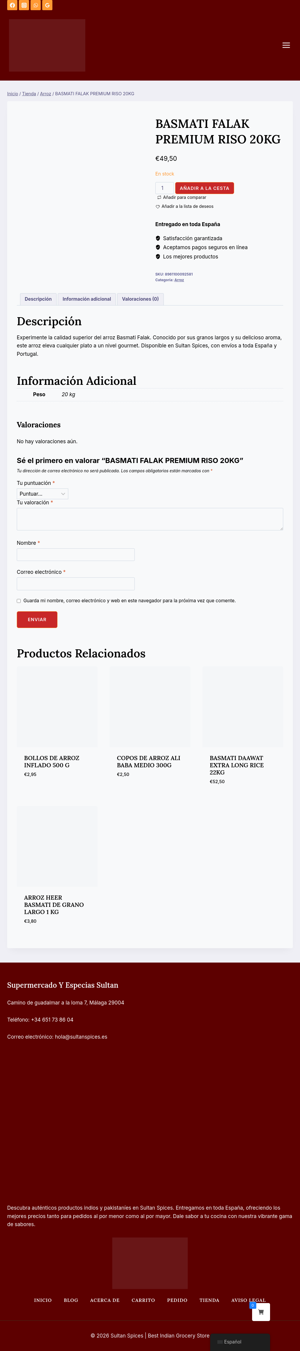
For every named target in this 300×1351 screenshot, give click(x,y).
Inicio (43, 1300)
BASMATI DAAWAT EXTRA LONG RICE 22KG (237, 765)
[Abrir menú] (289, 45)
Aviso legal (248, 1300)
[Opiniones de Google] (47, 5)
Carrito (143, 1300)
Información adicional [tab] (87, 299)
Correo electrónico (41, 572)
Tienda (209, 1300)
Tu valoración (35, 503)
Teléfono (17, 1020)
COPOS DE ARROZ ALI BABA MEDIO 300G (149, 761)
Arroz (179, 280)
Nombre (28, 543)
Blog (71, 1300)
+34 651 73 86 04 (52, 1020)
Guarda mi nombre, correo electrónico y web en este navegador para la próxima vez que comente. (129, 600)
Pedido (177, 1300)
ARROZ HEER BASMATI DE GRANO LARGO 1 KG (54, 905)
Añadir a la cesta (205, 188)
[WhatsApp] (36, 5)
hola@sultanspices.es (81, 1037)
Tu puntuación (36, 483)
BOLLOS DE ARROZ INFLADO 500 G (51, 761)
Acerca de (104, 1300)
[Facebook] (12, 5)
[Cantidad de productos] (164, 188)
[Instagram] (24, 5)
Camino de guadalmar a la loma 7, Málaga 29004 (65, 1003)
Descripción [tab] (38, 299)
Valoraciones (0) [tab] (140, 299)
